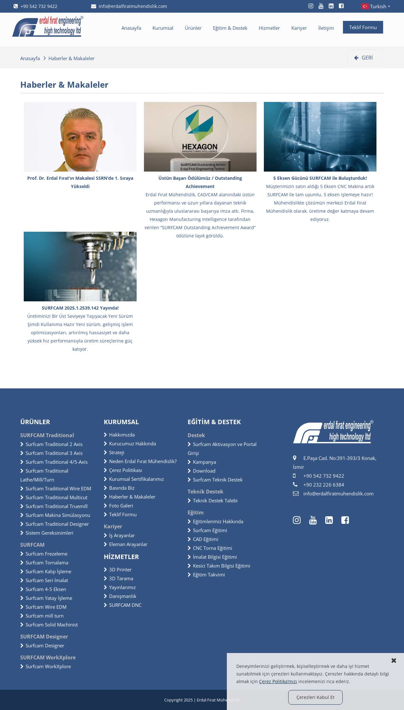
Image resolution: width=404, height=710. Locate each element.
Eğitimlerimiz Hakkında (215, 521)
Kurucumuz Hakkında (130, 443)
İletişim (326, 28)
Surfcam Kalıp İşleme (45, 571)
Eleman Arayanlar (125, 544)
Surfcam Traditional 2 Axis (51, 444)
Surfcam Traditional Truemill (54, 506)
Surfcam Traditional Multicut (53, 497)
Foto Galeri (118, 505)
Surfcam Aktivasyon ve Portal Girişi (222, 448)
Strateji (114, 452)
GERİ (363, 57)
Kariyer (299, 28)
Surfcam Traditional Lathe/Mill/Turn (44, 475)
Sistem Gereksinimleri (46, 533)
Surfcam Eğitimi (207, 530)
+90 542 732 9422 (35, 6)
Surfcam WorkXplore (45, 666)
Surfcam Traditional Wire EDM (55, 488)
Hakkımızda (119, 434)
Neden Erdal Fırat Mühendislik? (140, 461)
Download (201, 471)
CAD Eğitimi (203, 539)
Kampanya (202, 462)
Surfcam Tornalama (44, 562)
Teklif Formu (363, 27)
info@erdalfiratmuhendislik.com (129, 6)
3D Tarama (118, 578)
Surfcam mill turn (42, 616)
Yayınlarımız (120, 587)
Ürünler (193, 28)
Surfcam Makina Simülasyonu (55, 515)
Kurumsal (162, 28)
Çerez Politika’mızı (278, 681)
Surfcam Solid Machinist (49, 624)
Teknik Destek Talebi (213, 500)
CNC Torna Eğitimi (210, 548)
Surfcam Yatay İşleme (46, 598)
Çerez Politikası (123, 470)
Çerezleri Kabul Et (315, 697)
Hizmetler (269, 28)
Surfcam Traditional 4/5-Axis (54, 462)
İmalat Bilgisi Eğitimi (212, 557)
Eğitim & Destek (230, 28)
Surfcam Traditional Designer (54, 524)
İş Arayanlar (119, 535)
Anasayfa (131, 28)
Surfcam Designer (42, 645)
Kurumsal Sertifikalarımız (134, 479)
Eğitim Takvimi (206, 574)
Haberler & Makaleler (129, 496)
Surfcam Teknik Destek (215, 479)
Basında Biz (119, 488)
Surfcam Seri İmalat (44, 580)
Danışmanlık (120, 596)
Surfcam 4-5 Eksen (43, 589)
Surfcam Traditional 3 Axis (51, 453)
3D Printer (118, 569)
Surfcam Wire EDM (43, 607)
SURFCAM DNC (122, 605)
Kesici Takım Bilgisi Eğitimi (219, 565)
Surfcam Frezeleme (43, 553)
